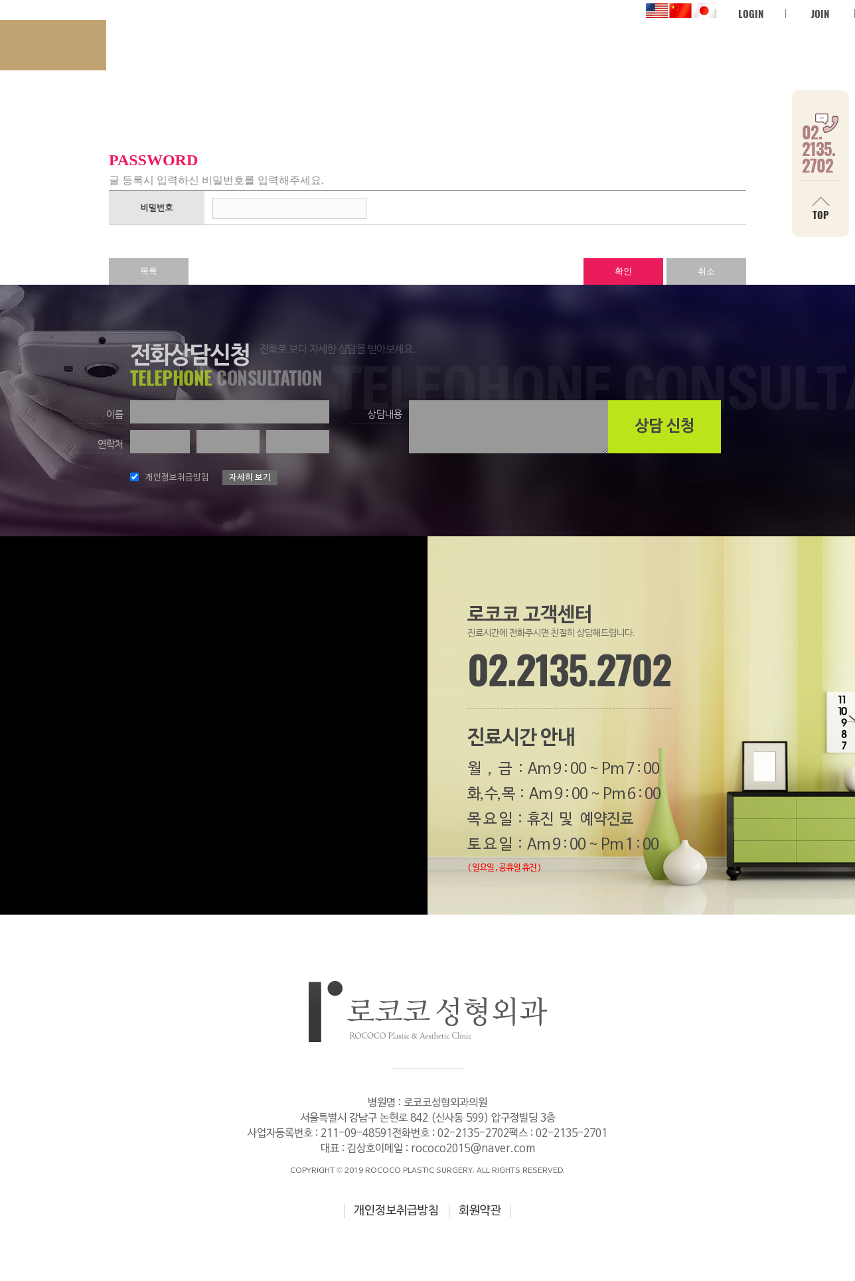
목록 (148, 271)
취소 (706, 271)
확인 (623, 271)
